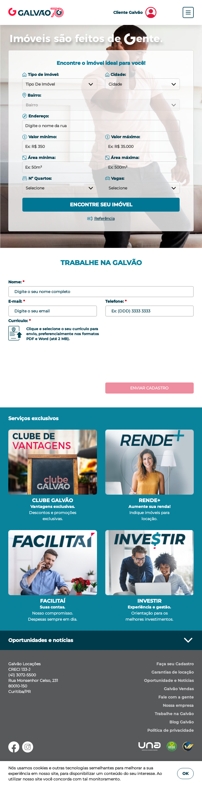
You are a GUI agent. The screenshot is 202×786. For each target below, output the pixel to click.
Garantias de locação (172, 672)
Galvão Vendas (179, 688)
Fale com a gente (176, 697)
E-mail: (16, 301)
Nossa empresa (178, 705)
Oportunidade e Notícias (169, 680)
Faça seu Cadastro (175, 663)
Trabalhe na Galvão (174, 713)
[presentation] (101, 363)
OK (185, 773)
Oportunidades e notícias (101, 640)
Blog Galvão (181, 722)
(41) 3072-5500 (22, 674)
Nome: (16, 281)
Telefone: (116, 301)
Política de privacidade (170, 730)
